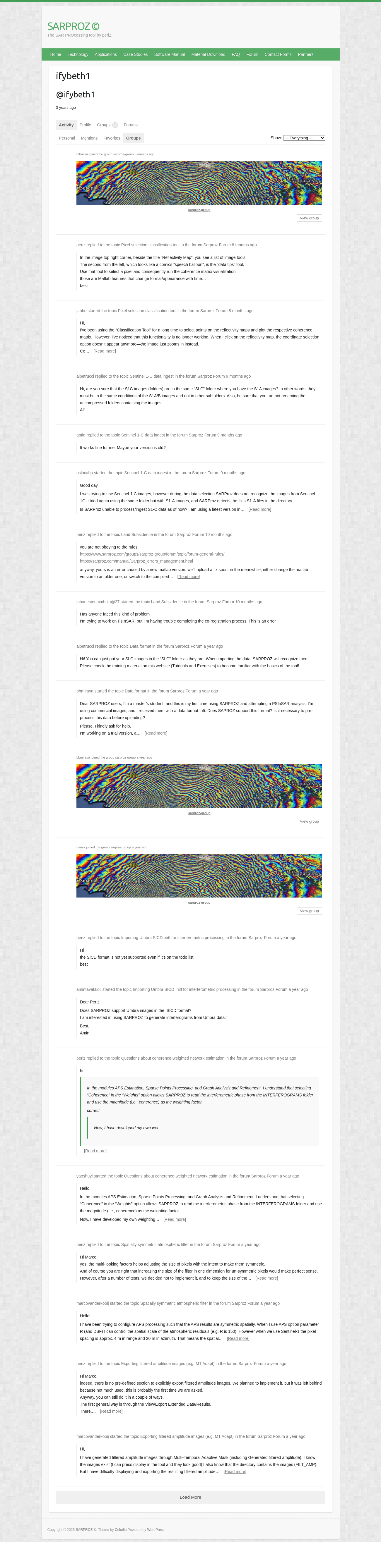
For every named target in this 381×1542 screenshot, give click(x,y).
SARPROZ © (73, 26)
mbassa (82, 154)
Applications (106, 54)
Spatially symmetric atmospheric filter (155, 1244)
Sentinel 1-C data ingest (151, 376)
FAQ (236, 54)
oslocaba (84, 472)
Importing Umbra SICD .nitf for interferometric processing (173, 937)
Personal (67, 138)
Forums (131, 125)
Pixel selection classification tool (150, 245)
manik (80, 847)
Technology (78, 54)
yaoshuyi (84, 1176)
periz (80, 245)
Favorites (111, 138)
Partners (306, 54)
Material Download (208, 54)
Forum (252, 54)
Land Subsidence (137, 534)
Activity (66, 125)
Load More (190, 1497)
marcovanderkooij (92, 1303)
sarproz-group (123, 154)
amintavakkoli (88, 989)
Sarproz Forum (217, 245)
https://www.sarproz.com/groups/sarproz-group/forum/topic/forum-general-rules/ (152, 554)
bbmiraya (84, 691)
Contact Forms (278, 54)
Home (55, 54)
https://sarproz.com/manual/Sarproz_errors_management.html (136, 561)
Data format (140, 646)
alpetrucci (85, 376)
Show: (276, 137)
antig (80, 435)
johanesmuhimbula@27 (97, 601)
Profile (85, 125)
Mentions (89, 138)
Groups (107, 125)
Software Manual (169, 54)
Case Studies (135, 54)
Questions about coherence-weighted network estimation (173, 1058)
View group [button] (309, 218)
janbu (81, 310)
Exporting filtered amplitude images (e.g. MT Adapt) (168, 1363)
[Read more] (104, 351)
